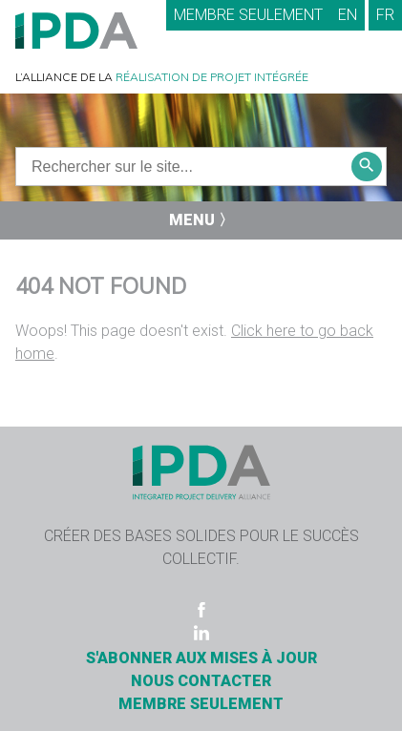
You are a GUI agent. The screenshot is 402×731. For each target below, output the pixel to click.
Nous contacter (201, 681)
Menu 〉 (201, 220)
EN (347, 15)
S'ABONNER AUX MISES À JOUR (201, 658)
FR (385, 15)
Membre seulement (248, 15)
